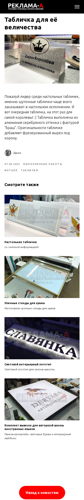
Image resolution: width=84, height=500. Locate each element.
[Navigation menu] (77, 6)
